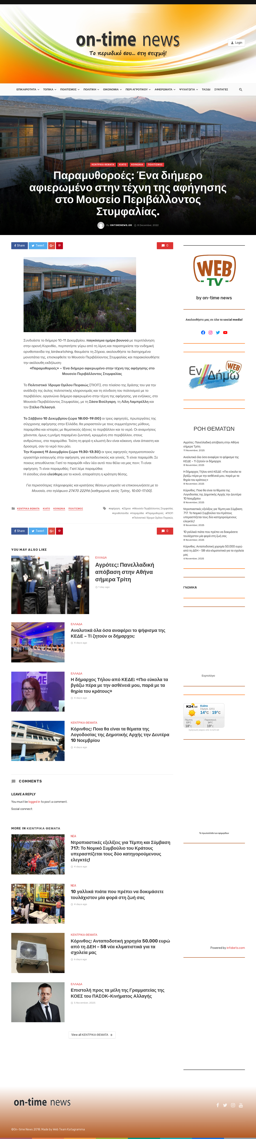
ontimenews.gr (121, 225)
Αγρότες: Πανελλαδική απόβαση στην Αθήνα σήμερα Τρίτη (124, 572)
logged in (34, 802)
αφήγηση (115, 508)
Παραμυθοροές (155, 513)
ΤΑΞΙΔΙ (206, 89)
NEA (73, 836)
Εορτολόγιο (208, 675)
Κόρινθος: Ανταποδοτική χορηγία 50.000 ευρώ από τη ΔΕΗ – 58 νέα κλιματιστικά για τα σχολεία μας (120, 946)
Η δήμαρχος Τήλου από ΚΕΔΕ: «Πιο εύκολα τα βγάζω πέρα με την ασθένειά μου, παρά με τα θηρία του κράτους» (119, 685)
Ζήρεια (127, 508)
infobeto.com (236, 948)
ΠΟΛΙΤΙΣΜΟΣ (68, 89)
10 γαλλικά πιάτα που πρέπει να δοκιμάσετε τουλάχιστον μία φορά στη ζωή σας (117, 894)
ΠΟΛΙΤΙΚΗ (89, 89)
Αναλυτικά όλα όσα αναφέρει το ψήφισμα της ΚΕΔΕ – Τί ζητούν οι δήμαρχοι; (118, 633)
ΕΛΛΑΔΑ (101, 557)
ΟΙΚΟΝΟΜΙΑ (111, 89)
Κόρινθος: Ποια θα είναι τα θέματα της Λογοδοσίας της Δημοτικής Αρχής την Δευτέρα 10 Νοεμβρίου (120, 734)
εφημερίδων (223, 833)
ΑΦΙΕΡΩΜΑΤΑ (163, 89)
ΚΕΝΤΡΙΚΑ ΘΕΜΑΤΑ (103, 165)
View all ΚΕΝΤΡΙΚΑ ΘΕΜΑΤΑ (92, 1035)
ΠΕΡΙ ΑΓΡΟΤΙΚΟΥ (137, 89)
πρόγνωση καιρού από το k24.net (204, 730)
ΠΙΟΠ (170, 513)
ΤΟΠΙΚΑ (48, 89)
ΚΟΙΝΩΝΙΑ (137, 165)
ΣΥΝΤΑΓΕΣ (221, 89)
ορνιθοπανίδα (121, 513)
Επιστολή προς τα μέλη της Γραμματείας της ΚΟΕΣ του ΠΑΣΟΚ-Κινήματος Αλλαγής (117, 993)
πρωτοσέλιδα (208, 833)
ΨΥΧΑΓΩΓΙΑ (187, 89)
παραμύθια (138, 513)
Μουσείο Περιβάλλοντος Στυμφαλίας (153, 508)
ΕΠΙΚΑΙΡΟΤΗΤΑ (26, 89)
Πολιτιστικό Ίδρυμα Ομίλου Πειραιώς (153, 517)
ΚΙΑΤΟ (122, 165)
